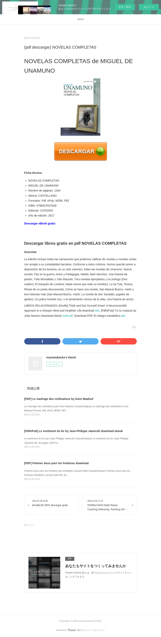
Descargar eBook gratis (39, 223)
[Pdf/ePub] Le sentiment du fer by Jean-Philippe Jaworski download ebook (73, 431)
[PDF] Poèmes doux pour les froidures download (56, 463)
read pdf (67, 315)
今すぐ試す (124, 6)
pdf (123, 315)
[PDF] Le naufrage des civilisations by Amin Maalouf (58, 398)
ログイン (149, 7)
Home (80, 19)
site (97, 310)
